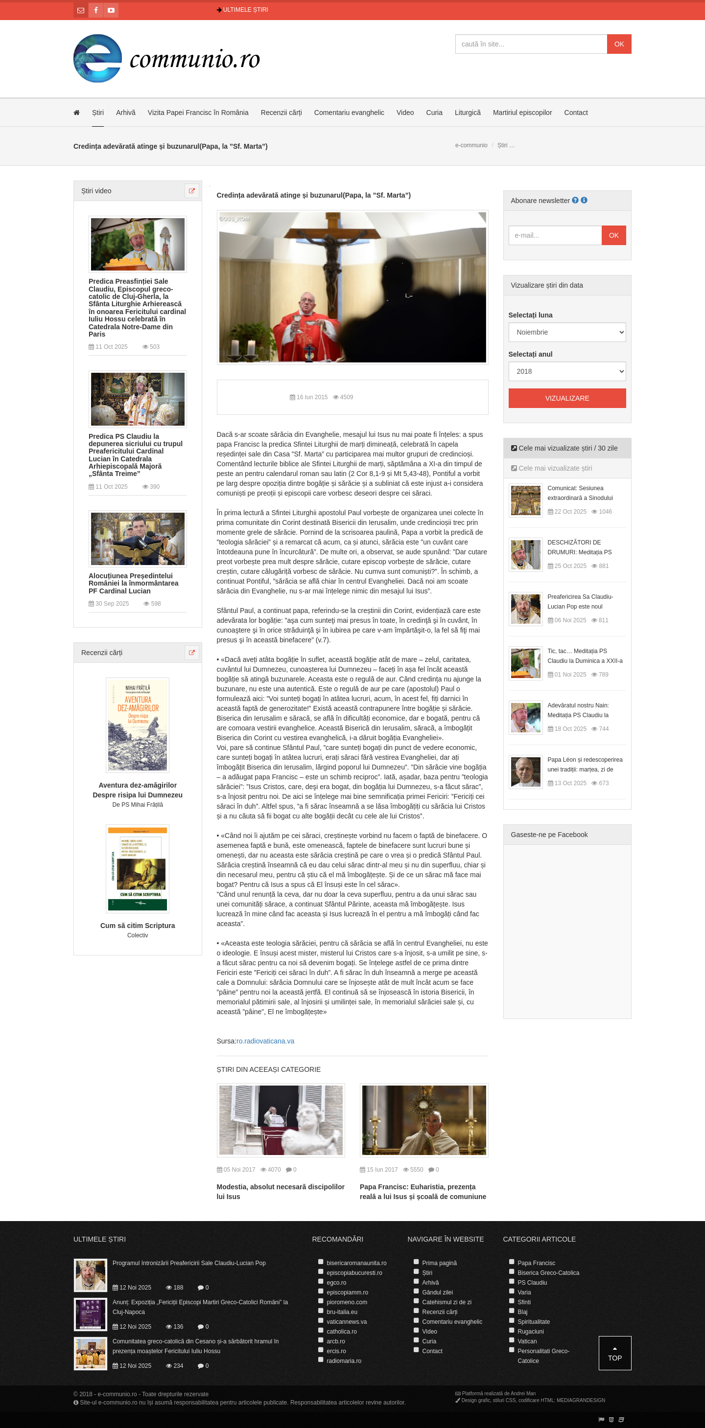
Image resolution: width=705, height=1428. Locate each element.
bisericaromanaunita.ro (357, 1263)
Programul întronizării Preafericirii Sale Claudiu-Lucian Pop (189, 1263)
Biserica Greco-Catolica (549, 1272)
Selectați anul (531, 354)
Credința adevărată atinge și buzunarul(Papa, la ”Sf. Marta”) (314, 195)
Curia (434, 112)
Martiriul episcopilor (522, 112)
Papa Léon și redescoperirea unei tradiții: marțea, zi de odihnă (585, 769)
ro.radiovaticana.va (265, 1041)
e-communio (471, 145)
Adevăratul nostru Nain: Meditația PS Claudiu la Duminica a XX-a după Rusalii (587, 715)
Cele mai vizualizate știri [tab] (551, 468)
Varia (524, 1292)
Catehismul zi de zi (447, 1302)
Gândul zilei (438, 1292)
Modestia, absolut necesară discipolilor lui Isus (281, 1192)
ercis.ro (336, 1351)
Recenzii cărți (281, 112)
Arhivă (126, 112)
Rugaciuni (531, 1331)
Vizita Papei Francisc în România (198, 112)
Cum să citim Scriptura (137, 925)
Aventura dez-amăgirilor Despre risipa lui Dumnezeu (138, 790)
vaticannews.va (347, 1321)
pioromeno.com (347, 1302)
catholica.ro (342, 1331)
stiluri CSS (504, 1400)
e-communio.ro (117, 1394)
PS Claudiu (532, 1282)
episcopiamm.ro (348, 1292)
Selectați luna (531, 315)
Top (615, 1353)
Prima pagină (440, 1263)
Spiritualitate (534, 1321)
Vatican (527, 1341)
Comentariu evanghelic (349, 112)
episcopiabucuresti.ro (354, 1272)
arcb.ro (336, 1341)
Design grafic (476, 1400)
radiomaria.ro (344, 1361)
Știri (98, 112)
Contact (576, 112)
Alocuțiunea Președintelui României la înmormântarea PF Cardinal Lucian (134, 583)
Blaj (523, 1312)
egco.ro (337, 1282)
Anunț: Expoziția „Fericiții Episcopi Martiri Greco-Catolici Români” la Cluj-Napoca (200, 1307)
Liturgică (468, 112)
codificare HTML (536, 1400)
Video (405, 112)
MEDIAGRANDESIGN (581, 1400)
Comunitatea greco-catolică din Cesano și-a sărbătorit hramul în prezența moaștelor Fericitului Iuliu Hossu (196, 1346)
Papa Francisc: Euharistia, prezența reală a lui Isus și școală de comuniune (423, 1192)
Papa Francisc (537, 1263)
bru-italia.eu (342, 1312)
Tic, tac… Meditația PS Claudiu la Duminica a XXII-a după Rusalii (585, 661)
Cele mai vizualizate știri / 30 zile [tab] (564, 448)
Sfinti (524, 1302)
